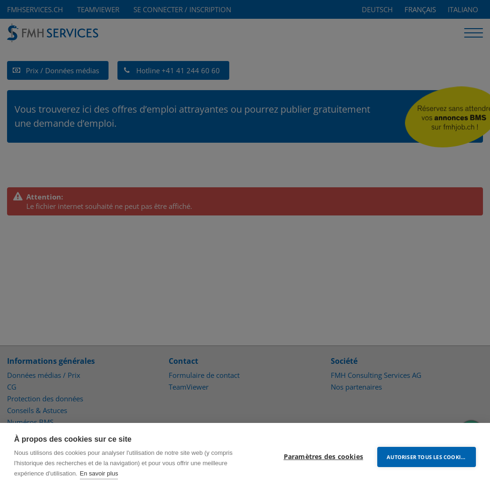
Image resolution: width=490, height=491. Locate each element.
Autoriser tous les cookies (427, 456)
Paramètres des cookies (323, 457)
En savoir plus (99, 473)
